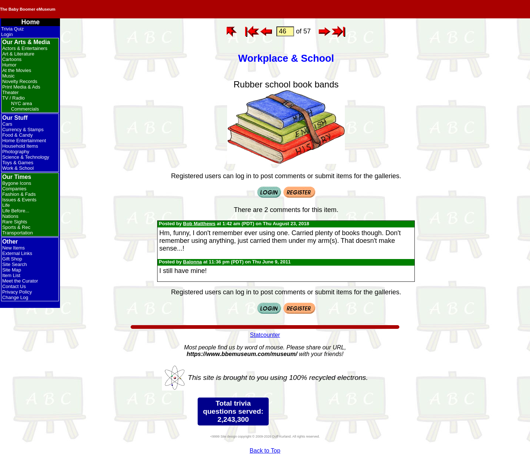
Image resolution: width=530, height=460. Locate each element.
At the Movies (16, 70)
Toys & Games (17, 162)
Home (30, 22)
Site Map (11, 270)
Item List (11, 275)
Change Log (15, 297)
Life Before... (15, 210)
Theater (10, 92)
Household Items (20, 146)
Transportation (17, 233)
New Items (13, 248)
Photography (15, 151)
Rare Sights (14, 221)
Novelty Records (19, 81)
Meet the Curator (20, 281)
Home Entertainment (24, 140)
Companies (14, 188)
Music (8, 76)
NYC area (21, 103)
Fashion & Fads (19, 194)
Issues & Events (19, 199)
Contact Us (14, 286)
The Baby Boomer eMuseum (99, 9)
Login (7, 34)
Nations (10, 216)
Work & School (18, 168)
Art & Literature (18, 54)
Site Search (14, 264)
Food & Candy (17, 135)
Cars (7, 124)
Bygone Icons (16, 183)
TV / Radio (13, 98)
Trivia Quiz (12, 29)
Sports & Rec (16, 227)
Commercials (25, 109)
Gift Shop (12, 259)
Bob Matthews (199, 223)
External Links (17, 253)
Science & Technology (25, 157)
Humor (9, 65)
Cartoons (12, 59)
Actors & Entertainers (24, 48)
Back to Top (265, 451)
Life (6, 205)
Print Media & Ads (21, 87)
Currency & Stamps (23, 129)
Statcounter (265, 335)
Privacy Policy (17, 292)
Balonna (192, 262)
